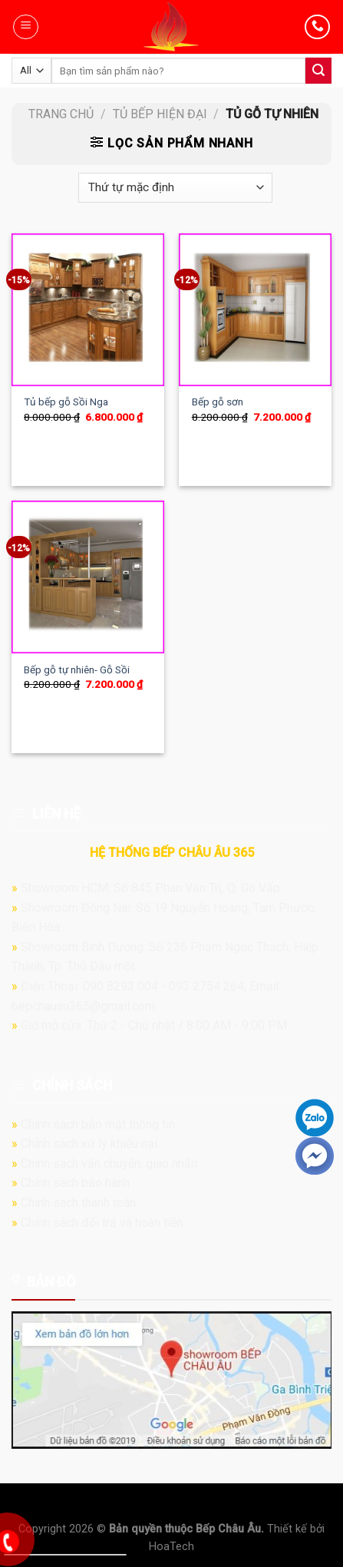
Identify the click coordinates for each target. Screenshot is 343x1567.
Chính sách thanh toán (78, 1202)
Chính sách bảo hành (75, 1182)
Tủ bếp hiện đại (160, 114)
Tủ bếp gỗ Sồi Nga (66, 401)
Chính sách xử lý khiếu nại (89, 1143)
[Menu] (25, 27)
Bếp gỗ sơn (217, 401)
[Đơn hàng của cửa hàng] (175, 188)
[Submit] (318, 71)
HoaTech (171, 1546)
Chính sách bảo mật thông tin (98, 1124)
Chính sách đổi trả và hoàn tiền (102, 1222)
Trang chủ (61, 114)
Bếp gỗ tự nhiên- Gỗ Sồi (77, 669)
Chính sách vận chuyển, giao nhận (109, 1163)
